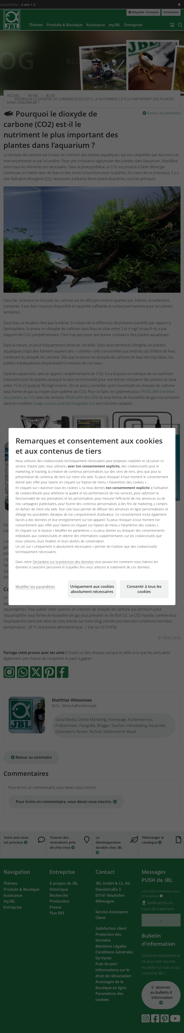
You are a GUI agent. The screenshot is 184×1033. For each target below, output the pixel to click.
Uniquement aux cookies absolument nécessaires (92, 589)
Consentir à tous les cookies (144, 589)
